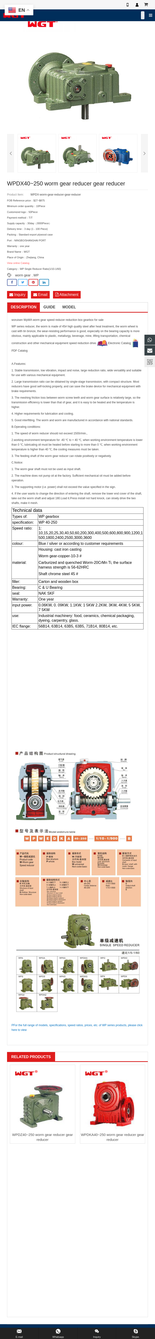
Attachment (67, 295)
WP (36, 275)
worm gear (22, 275)
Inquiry (17, 295)
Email (40, 295)
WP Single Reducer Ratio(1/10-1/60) (40, 268)
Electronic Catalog (114, 343)
